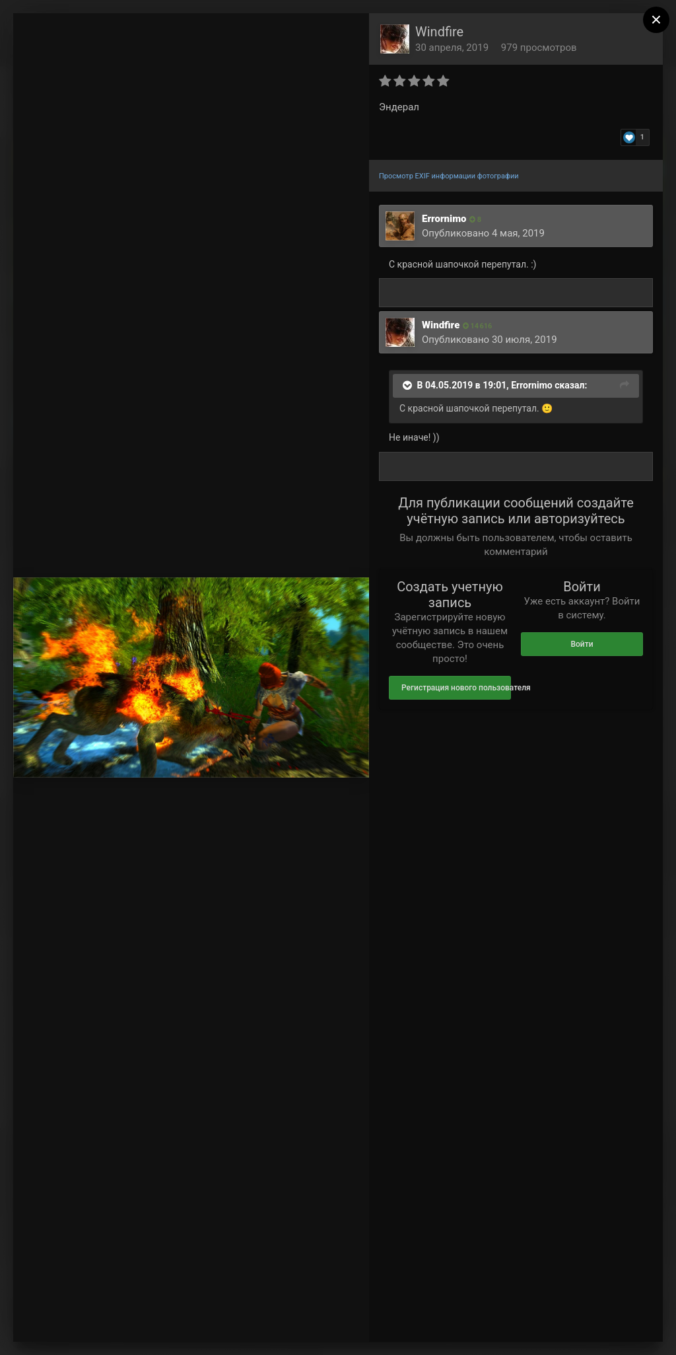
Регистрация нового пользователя (456, 687)
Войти (581, 644)
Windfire (439, 32)
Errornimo (444, 219)
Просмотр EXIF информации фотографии (449, 176)
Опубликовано (483, 233)
